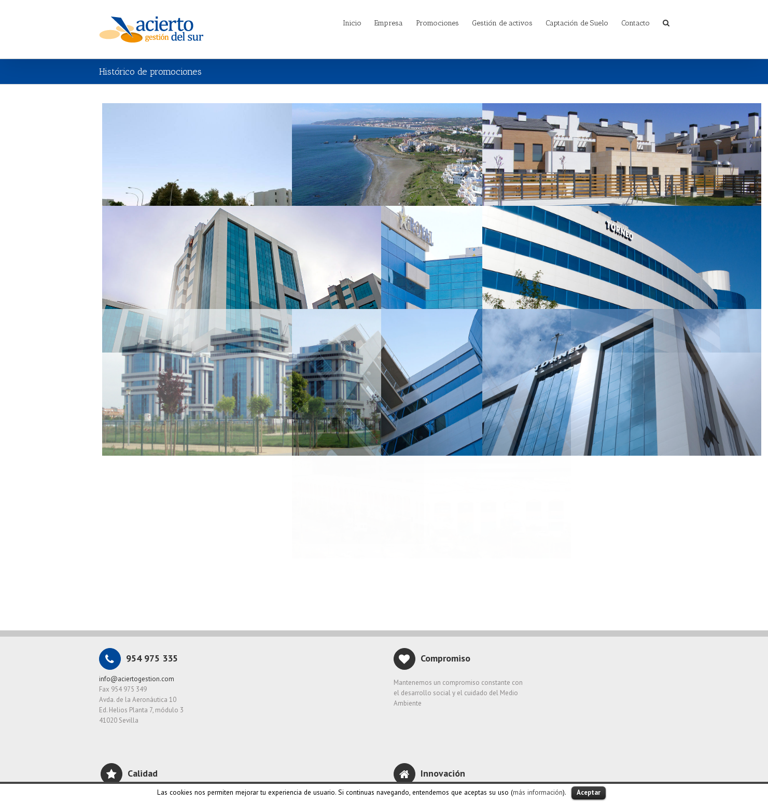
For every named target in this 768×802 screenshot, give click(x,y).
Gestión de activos (502, 23)
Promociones (437, 23)
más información (538, 792)
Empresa (388, 23)
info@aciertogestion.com (136, 678)
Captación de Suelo (577, 23)
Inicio (352, 23)
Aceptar (589, 792)
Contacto (635, 23)
